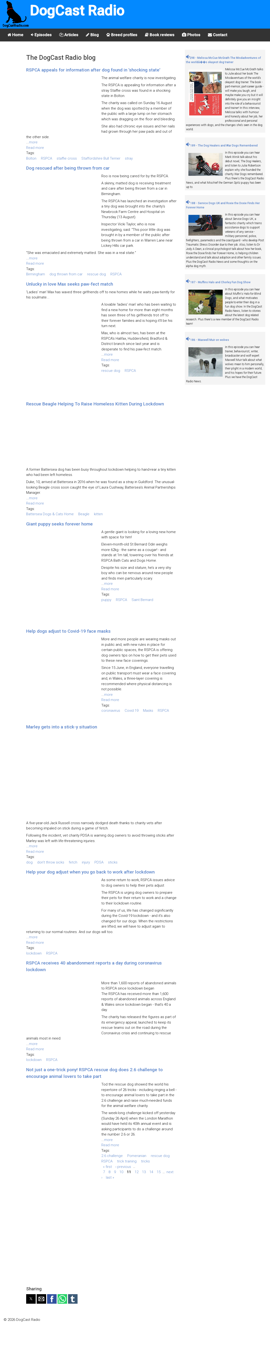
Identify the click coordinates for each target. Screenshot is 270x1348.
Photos (191, 34)
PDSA (98, 862)
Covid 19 (131, 710)
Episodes (41, 34)
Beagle (83, 514)
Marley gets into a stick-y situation (61, 727)
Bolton (31, 158)
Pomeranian (136, 1156)
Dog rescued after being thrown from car (68, 168)
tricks (145, 1161)
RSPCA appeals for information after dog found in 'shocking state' (93, 70)
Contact (217, 34)
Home (15, 34)
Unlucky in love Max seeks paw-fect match (69, 284)
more (33, 142)
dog (29, 862)
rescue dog (96, 274)
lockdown (34, 953)
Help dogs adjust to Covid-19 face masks (68, 631)
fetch (73, 862)
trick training (127, 1161)
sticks (113, 862)
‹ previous (123, 1166)
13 (144, 1172)
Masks (148, 710)
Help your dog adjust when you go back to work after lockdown (90, 872)
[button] (31, 1299)
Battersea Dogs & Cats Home (50, 514)
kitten (98, 514)
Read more (35, 148)
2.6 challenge (112, 1156)
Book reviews (159, 34)
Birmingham (35, 274)
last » (110, 1177)
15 (159, 1172)
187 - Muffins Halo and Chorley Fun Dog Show (218, 282)
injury (86, 862)
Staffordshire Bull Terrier (100, 158)
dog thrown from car (66, 274)
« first (107, 1166)
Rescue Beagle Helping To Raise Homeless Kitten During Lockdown (95, 404)
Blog (92, 34)
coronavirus (110, 710)
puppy (106, 600)
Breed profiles (121, 34)
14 (151, 1172)
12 (136, 1172)
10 (121, 1172)
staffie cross (67, 158)
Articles (68, 34)
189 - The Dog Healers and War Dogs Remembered (222, 145)
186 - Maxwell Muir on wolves (207, 340)
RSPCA (46, 158)
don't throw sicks (50, 862)
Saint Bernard (142, 600)
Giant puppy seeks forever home (59, 524)
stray (129, 158)
